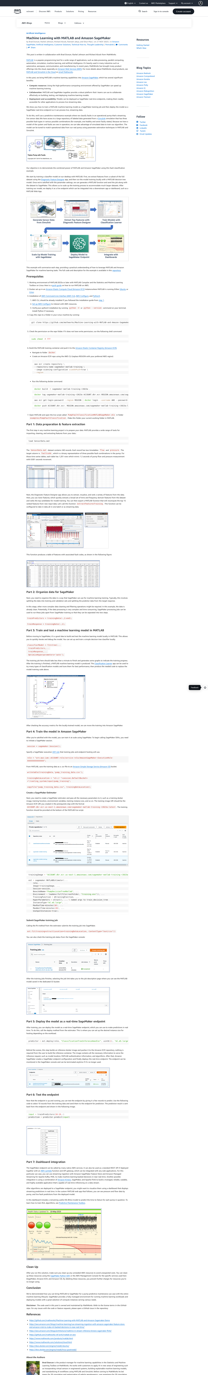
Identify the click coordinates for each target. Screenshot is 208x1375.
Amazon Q (140, 88)
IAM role (55, 752)
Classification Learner (103, 663)
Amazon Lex (141, 82)
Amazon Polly (142, 85)
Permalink (109, 44)
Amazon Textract (143, 97)
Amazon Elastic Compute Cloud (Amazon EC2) (65, 289)
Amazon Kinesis (64, 1180)
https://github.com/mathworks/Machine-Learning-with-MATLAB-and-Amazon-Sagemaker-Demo (69, 1320)
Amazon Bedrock (143, 73)
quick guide (57, 285)
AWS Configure (82, 296)
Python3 (96, 296)
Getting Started (142, 45)
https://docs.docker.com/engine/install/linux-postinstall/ (53, 1349)
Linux (31, 292)
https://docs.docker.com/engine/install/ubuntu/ (49, 1346)
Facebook (141, 125)
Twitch (141, 131)
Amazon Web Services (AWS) (70, 69)
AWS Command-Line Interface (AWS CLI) (58, 296)
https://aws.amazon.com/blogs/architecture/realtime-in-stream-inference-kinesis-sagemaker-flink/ (70, 1331)
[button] (203, 3)
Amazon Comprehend (145, 76)
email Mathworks (66, 72)
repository (116, 270)
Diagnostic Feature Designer (52, 179)
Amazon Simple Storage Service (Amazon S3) (91, 766)
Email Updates (144, 134)
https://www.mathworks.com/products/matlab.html (51, 1338)
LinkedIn (141, 128)
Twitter (141, 122)
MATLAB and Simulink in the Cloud (41, 72)
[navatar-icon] (200, 3)
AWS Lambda (46, 1171)
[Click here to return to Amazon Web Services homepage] (17, 13)
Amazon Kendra (143, 79)
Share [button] (31, 47)
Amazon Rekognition (145, 91)
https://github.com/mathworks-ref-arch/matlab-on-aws (52, 1334)
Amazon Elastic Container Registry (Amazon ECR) (96, 348)
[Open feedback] (205, 687)
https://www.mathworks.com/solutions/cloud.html (50, 1342)
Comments (122, 44)
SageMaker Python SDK (60, 1276)
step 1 (101, 300)
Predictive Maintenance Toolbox (72, 1203)
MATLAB (29, 60)
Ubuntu (123, 289)
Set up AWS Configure (41, 304)
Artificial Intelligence (36, 33)
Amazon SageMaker (90, 77)
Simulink (101, 118)
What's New (141, 48)
